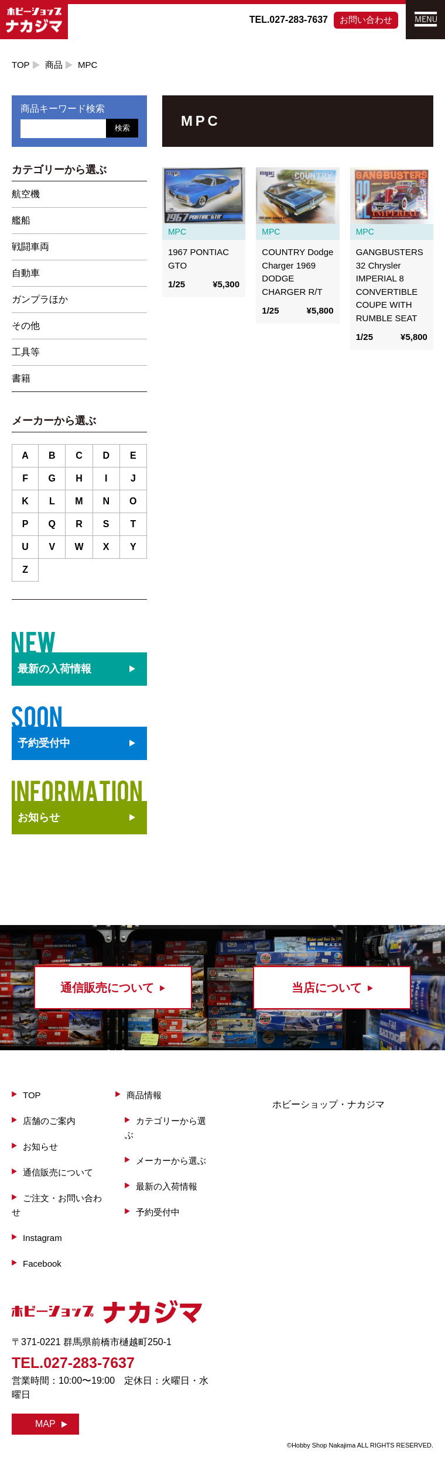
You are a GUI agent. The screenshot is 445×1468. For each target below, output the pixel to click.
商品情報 (144, 1095)
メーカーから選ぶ (171, 1161)
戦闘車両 (30, 247)
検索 (122, 127)
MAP (45, 1424)
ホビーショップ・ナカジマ (328, 1104)
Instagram (42, 1238)
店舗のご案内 (49, 1121)
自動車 (26, 273)
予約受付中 (158, 1212)
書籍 (21, 378)
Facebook (42, 1263)
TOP (21, 65)
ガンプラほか (40, 299)
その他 (26, 326)
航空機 (26, 194)
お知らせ (39, 817)
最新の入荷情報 (166, 1186)
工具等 (26, 352)
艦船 (21, 220)
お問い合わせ (366, 20)
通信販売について (58, 1172)
